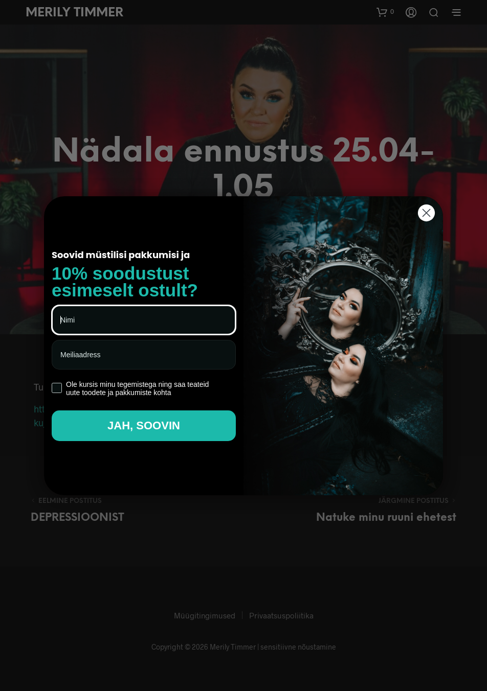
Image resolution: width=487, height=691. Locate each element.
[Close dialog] (426, 213)
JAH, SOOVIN (143, 425)
